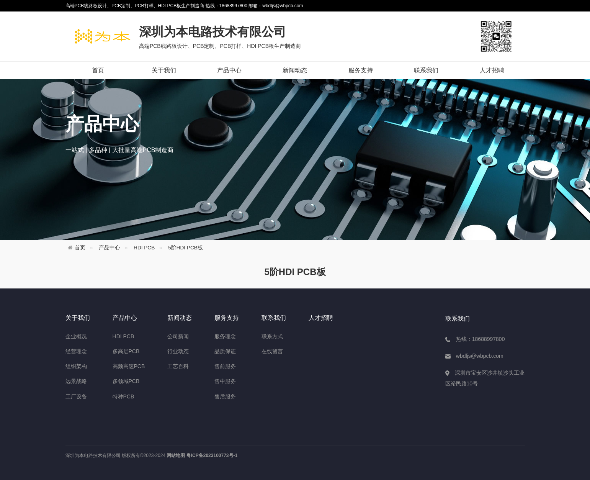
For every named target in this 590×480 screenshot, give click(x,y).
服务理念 (225, 336)
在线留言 (272, 351)
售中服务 (225, 381)
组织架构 (76, 366)
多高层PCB (126, 351)
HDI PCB (144, 248)
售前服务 (225, 366)
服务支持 (360, 70)
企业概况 (76, 336)
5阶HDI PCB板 (185, 248)
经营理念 (76, 351)
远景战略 (76, 381)
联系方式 (272, 336)
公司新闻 (178, 336)
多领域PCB (126, 381)
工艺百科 (178, 366)
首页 (98, 70)
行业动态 (178, 351)
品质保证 (225, 351)
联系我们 (426, 70)
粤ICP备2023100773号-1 (211, 455)
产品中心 (229, 70)
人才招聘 (492, 70)
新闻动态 (295, 70)
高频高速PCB (129, 366)
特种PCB (123, 396)
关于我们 (164, 70)
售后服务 (225, 396)
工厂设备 (76, 396)
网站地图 (176, 455)
